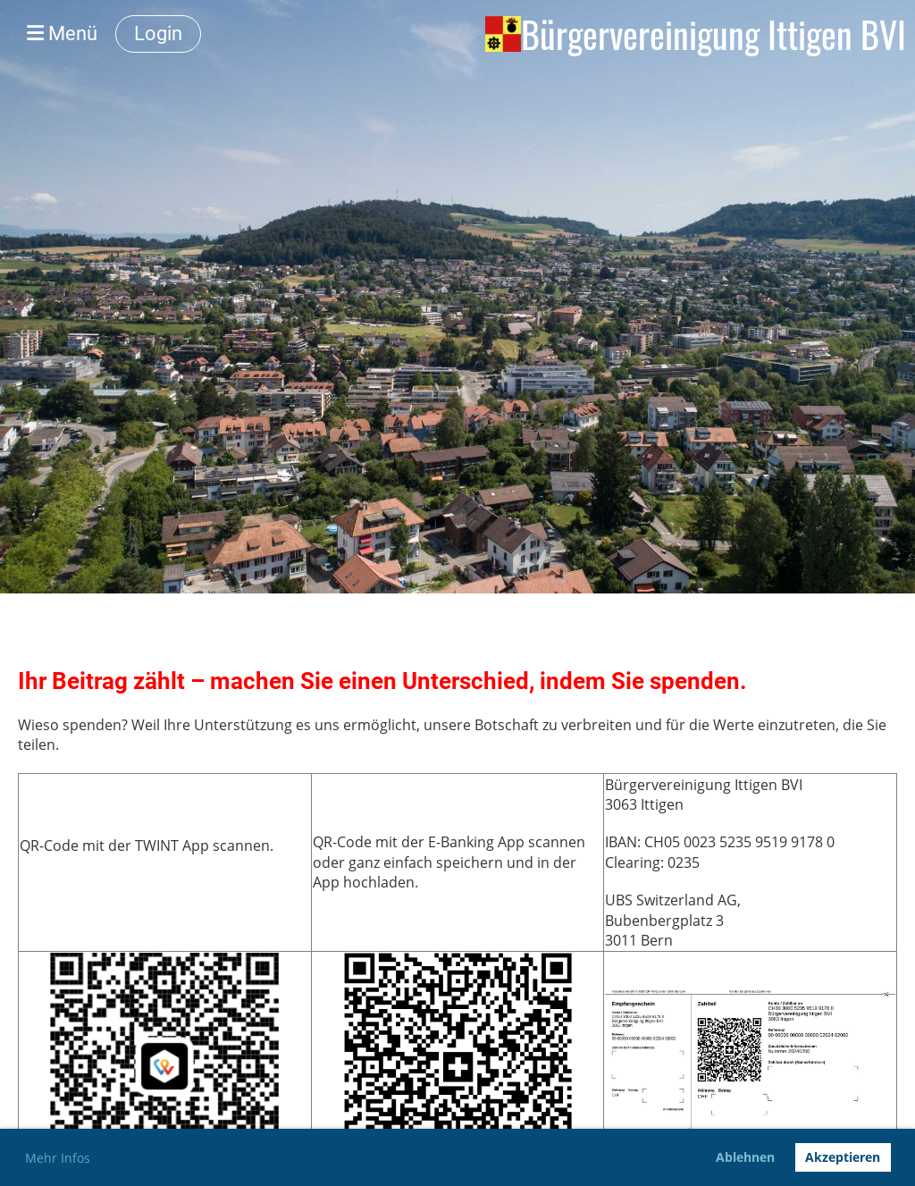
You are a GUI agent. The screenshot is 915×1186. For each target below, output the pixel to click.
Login (158, 33)
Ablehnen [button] (745, 1156)
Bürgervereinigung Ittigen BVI (713, 34)
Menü (62, 33)
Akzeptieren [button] (842, 1156)
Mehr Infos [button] (57, 1157)
